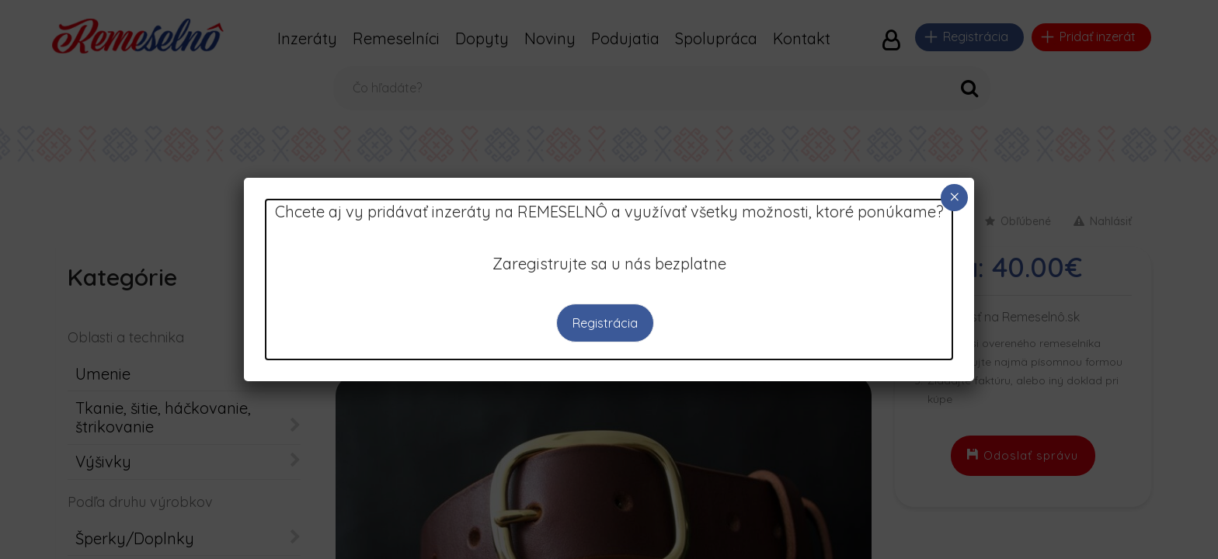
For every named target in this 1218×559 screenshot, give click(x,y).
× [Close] (954, 196)
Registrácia (605, 323)
